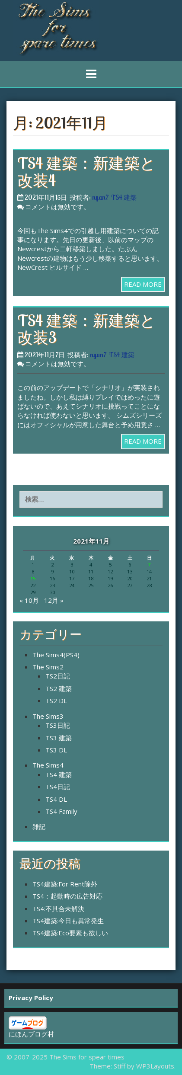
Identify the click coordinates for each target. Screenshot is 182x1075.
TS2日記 (57, 676)
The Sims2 (48, 666)
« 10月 (29, 600)
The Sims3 (48, 716)
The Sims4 (48, 765)
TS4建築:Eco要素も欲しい (70, 932)
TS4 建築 (124, 197)
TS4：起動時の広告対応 (67, 896)
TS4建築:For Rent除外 (64, 884)
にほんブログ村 (31, 1034)
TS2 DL (56, 700)
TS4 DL (56, 799)
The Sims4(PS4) (56, 654)
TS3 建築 (58, 737)
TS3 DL (56, 749)
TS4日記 (57, 786)
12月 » (54, 600)
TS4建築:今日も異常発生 (68, 920)
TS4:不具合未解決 (58, 908)
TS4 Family (61, 811)
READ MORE (143, 284)
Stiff (119, 1066)
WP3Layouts (155, 1066)
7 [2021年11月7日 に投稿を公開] (149, 564)
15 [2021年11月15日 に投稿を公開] (32, 578)
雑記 (38, 826)
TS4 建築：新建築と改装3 (86, 328)
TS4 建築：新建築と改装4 (86, 171)
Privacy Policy (31, 997)
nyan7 (100, 197)
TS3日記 (57, 725)
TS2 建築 (58, 688)
